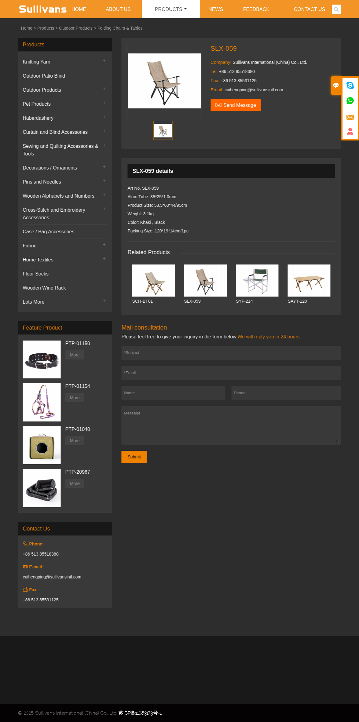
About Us (118, 9)
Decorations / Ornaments (48, 167)
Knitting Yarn (34, 61)
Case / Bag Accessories (46, 231)
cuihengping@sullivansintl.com (50, 576)
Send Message (237, 104)
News (215, 9)
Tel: (216, 71)
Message (233, 425)
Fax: (217, 80)
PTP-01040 (75, 429)
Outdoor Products (76, 28)
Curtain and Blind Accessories (53, 132)
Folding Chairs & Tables (120, 28)
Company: (223, 62)
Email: (219, 89)
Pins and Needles (40, 181)
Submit (136, 456)
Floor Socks (33, 273)
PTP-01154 (75, 386)
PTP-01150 (75, 343)
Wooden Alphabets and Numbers (57, 196)
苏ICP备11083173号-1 (140, 713)
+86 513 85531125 (39, 599)
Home (78, 9)
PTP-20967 (75, 472)
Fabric (27, 245)
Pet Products (35, 104)
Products (171, 9)
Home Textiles (36, 259)
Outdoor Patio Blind (42, 75)
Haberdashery (36, 118)
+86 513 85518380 (39, 554)
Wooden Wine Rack (42, 287)
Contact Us (309, 9)
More (73, 354)
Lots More (31, 301)
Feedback (256, 9)
